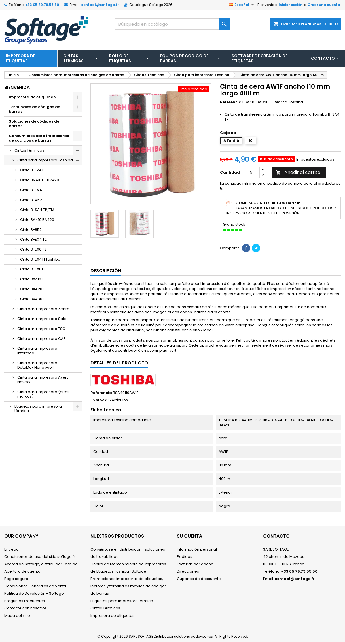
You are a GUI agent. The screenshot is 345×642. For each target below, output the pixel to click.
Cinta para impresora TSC (41, 328)
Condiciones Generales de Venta (35, 586)
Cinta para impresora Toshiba (45, 160)
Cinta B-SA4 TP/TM (37, 209)
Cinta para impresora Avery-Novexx (44, 380)
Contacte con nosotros (25, 608)
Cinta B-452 (31, 199)
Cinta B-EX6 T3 (33, 249)
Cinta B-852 (31, 229)
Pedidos (184, 556)
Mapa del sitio (17, 615)
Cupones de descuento (199, 578)
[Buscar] (172, 24)
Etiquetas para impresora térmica (38, 408)
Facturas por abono (195, 564)
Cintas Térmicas (29, 150)
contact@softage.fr (100, 4)
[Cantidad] (251, 172)
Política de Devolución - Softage (34, 593)
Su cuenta (189, 536)
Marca (280, 102)
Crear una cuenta (324, 4)
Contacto (276, 536)
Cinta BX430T (32, 299)
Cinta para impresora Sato (42, 318)
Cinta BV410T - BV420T (40, 180)
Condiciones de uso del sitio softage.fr (39, 556)
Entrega (11, 549)
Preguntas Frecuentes (24, 600)
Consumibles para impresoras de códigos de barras (39, 138)
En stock (98, 400)
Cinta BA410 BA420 (37, 219)
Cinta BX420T (32, 289)
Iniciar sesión (290, 4)
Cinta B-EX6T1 (32, 269)
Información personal (197, 549)
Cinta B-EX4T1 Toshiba (40, 259)
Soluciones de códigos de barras (34, 124)
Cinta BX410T (31, 279)
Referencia (231, 102)
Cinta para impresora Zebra (43, 309)
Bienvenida (17, 87)
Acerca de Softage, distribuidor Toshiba (41, 564)
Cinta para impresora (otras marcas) (43, 394)
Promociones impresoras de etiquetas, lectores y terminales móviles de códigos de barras (128, 586)
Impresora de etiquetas (32, 97)
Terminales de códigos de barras (34, 109)
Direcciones (188, 571)
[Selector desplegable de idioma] (242, 5)
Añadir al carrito (298, 172)
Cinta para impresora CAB (41, 338)
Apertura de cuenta (22, 571)
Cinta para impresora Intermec (37, 351)
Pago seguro (16, 578)
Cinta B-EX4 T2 (33, 239)
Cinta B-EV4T (32, 190)
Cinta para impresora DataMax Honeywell (37, 365)
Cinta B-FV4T (32, 170)
